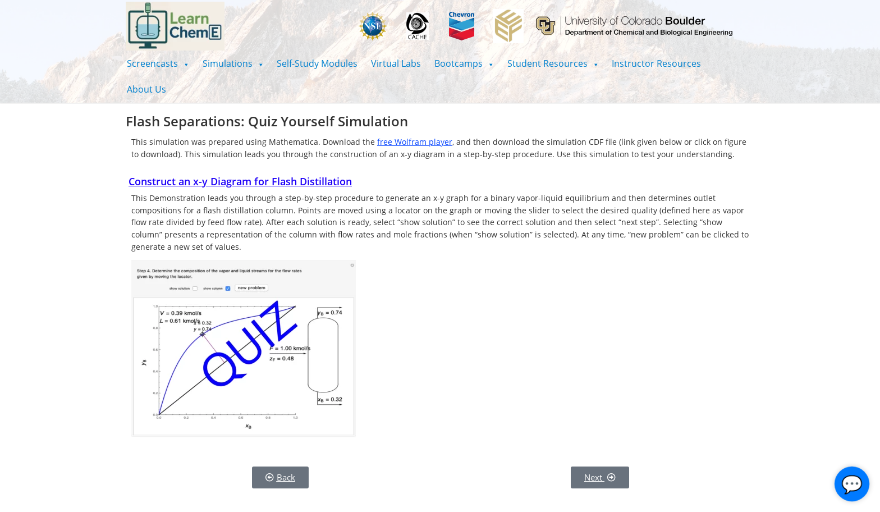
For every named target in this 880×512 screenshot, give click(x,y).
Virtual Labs (396, 63)
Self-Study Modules (317, 63)
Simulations (233, 63)
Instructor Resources (656, 63)
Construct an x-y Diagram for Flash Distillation (240, 181)
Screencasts (158, 63)
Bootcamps (464, 63)
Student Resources (553, 63)
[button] (158, 63)
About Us (146, 89)
